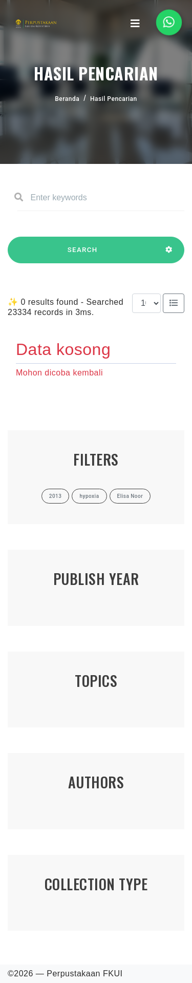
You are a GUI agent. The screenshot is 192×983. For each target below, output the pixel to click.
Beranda (67, 98)
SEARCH (82, 254)
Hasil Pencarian (113, 98)
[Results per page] (146, 303)
